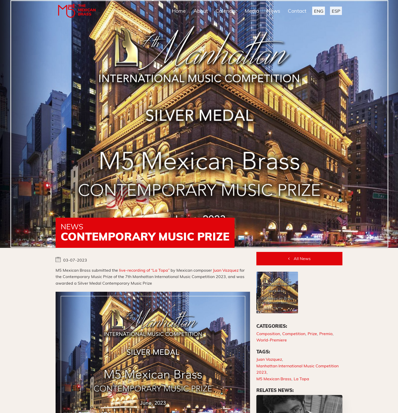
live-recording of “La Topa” (144, 270)
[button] (318, 11)
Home (179, 11)
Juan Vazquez (226, 270)
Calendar (226, 11)
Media (252, 11)
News (273, 11)
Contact (297, 11)
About (200, 11)
